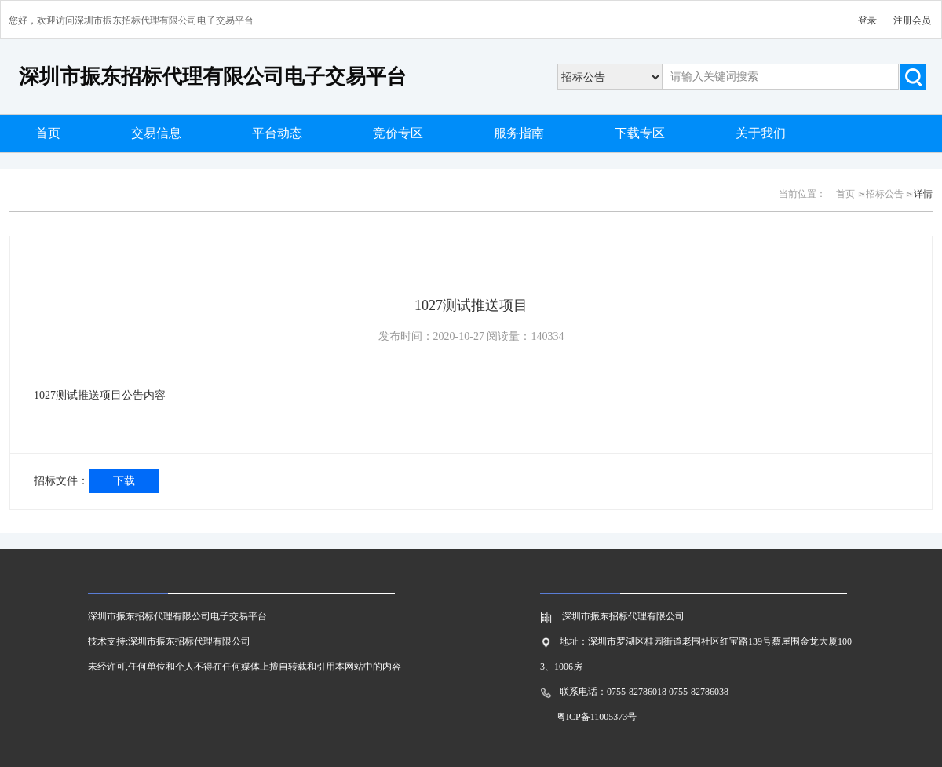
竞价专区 (398, 133)
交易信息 (156, 133)
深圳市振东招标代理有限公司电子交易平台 (213, 76)
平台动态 (277, 133)
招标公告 (885, 193)
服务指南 (519, 133)
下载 (124, 481)
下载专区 (640, 133)
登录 (867, 20)
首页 (47, 133)
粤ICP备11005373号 (597, 716)
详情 (923, 193)
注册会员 (912, 20)
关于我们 (761, 133)
